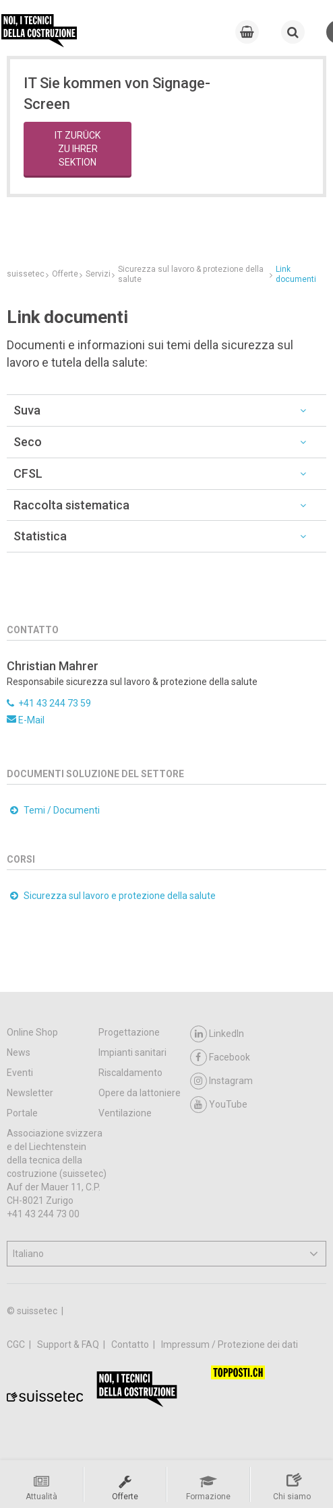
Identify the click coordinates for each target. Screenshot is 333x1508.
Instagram (221, 1081)
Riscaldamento (130, 1072)
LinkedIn (217, 1034)
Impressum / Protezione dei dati (229, 1344)
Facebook (220, 1057)
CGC (17, 1344)
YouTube (218, 1104)
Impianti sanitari (132, 1052)
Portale (22, 1113)
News (18, 1052)
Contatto (131, 1344)
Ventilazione (125, 1113)
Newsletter (30, 1092)
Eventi (20, 1072)
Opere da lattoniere (139, 1092)
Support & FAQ (69, 1344)
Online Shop (32, 1032)
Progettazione (129, 1032)
